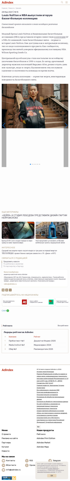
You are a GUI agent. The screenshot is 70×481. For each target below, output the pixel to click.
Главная (4, 8)
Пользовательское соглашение (47, 394)
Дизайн (18, 8)
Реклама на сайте (10, 438)
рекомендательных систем (46, 472)
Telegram (57, 460)
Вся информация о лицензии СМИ (48, 390)
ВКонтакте (11, 465)
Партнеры (6, 443)
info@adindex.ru (13, 470)
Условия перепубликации (45, 371)
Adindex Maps (43, 447)
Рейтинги (41, 434)
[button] (4, 125)
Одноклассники (36, 465)
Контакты (10, 460)
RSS (31, 460)
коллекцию (60, 36)
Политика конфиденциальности (47, 392)
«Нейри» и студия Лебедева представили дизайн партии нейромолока (34, 217)
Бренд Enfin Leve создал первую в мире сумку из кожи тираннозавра (17, 242)
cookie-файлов (53, 468)
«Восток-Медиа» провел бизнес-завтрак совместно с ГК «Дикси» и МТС (29, 253)
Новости (12, 8)
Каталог (5, 447)
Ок (52, 476)
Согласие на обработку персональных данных (52, 401)
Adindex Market (43, 443)
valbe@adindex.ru (10, 284)
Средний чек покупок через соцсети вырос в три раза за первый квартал (29, 251)
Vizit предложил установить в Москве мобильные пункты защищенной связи (50, 242)
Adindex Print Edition (46, 438)
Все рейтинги (63, 326)
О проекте (6, 434)
